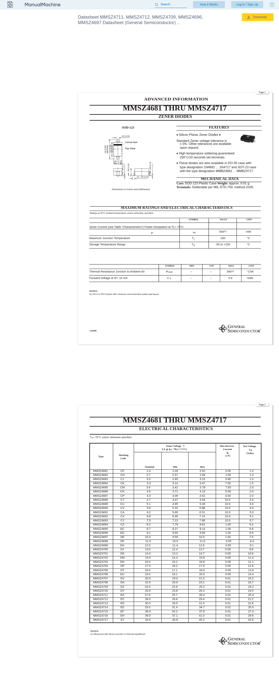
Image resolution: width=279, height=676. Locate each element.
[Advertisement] (175, 59)
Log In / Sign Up (247, 4)
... (178, 22)
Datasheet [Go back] (9, 17)
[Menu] (272, 4)
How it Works (209, 4)
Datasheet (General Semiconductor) (53, 30)
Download (260, 17)
